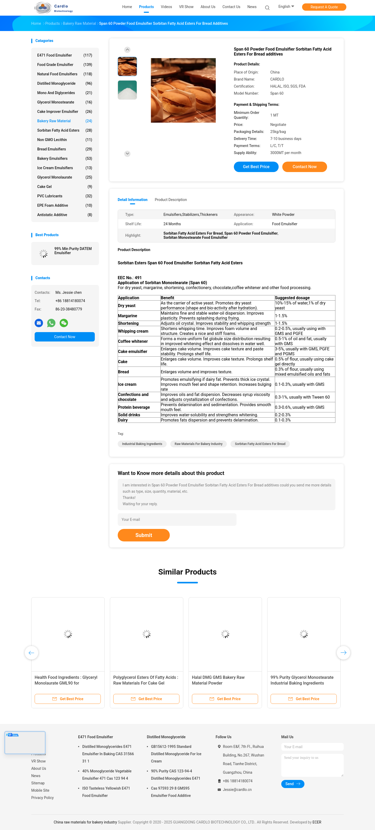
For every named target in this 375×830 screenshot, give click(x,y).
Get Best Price (256, 166)
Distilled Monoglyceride (64, 83)
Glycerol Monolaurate (64, 177)
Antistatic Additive (64, 214)
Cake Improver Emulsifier (64, 111)
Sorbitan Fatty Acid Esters (64, 130)
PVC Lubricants (64, 196)
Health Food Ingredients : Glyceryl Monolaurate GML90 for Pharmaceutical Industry (66, 683)
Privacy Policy (42, 798)
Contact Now (64, 337)
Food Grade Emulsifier (64, 64)
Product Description (171, 200)
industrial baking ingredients (142, 444)
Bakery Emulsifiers (64, 158)
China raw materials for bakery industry (85, 822)
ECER (316, 822)
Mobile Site (40, 790)
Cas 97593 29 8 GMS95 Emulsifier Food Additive (171, 792)
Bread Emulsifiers (64, 149)
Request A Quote (324, 7)
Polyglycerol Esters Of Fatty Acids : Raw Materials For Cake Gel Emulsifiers (145, 683)
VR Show (38, 761)
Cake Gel (64, 186)
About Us (38, 768)
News (35, 776)
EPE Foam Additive (64, 205)
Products (38, 754)
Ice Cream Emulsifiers (64, 167)
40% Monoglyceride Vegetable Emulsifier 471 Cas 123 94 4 (107, 774)
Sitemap (38, 783)
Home (36, 746)
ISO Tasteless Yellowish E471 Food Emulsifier (106, 792)
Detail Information (132, 200)
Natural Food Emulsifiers (64, 74)
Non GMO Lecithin (64, 139)
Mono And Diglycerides (64, 92)
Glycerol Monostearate (64, 102)
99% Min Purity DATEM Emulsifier (73, 251)
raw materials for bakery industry (199, 444)
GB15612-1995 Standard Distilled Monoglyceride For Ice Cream (176, 753)
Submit (143, 535)
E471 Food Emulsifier (64, 55)
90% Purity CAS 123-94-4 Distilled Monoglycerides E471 (176, 774)
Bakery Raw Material (64, 121)
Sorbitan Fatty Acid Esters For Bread (260, 444)
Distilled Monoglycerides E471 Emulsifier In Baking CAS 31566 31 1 (108, 753)
